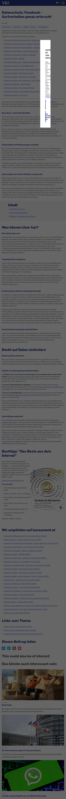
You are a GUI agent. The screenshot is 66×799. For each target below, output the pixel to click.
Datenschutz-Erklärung (49, 96)
